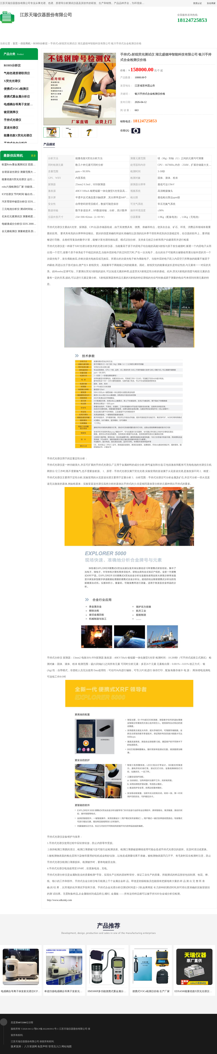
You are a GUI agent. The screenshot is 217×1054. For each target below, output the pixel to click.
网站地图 (66, 1046)
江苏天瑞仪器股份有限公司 (73, 1028)
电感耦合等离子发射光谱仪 (21, 104)
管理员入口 (54, 1046)
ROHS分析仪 (40, 43)
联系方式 (201, 34)
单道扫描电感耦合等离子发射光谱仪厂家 (67, 991)
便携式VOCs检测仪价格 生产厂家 (151, 991)
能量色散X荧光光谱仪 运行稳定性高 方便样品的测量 (19, 179)
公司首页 (16, 34)
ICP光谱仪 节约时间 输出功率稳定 (19, 194)
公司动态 (139, 34)
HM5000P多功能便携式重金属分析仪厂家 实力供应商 (117, 991)
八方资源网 (30, 1046)
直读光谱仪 (11, 127)
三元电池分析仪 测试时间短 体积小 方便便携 (19, 209)
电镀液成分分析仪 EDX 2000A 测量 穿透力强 (19, 224)
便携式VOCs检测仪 (16, 88)
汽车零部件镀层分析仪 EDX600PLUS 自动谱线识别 (19, 201)
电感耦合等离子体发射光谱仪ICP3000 (22, 991)
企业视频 (77, 34)
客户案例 (170, 34)
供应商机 (46, 34)
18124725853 (145, 120)
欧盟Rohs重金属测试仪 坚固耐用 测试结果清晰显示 (19, 164)
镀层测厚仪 (11, 112)
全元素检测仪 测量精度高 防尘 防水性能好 (19, 231)
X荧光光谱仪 (12, 80)
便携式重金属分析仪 (17, 96)
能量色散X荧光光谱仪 (18, 135)
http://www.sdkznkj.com (59, 900)
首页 (15, 43)
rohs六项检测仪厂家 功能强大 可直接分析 (19, 186)
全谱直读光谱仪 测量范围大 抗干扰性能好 (19, 172)
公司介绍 (108, 34)
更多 (33, 155)
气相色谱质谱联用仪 (17, 73)
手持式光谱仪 (12, 119)
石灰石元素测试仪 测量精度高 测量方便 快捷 (19, 216)
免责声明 (42, 1046)
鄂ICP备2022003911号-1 (46, 1028)
